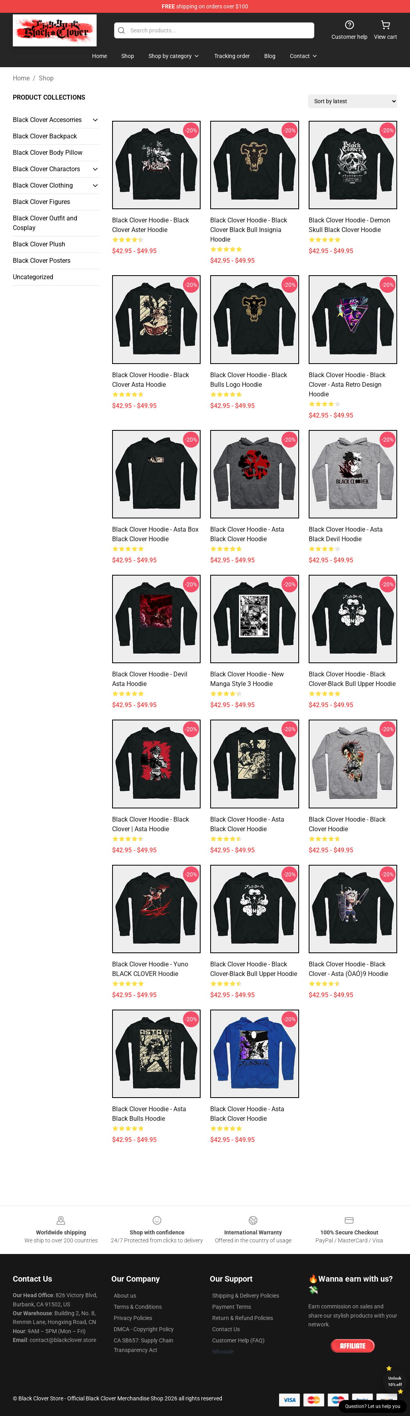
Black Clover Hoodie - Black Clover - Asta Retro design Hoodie (347, 384)
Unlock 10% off (395, 1381)
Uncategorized (33, 277)
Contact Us (226, 1329)
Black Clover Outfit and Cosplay (45, 223)
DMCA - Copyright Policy (144, 1329)
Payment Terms (231, 1307)
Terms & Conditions (138, 1307)
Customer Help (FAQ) (238, 1340)
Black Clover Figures (41, 202)
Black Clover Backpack (45, 136)
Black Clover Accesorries (47, 120)
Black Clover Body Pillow (47, 152)
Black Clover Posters (41, 260)
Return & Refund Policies (242, 1318)
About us (125, 1295)
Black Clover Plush (39, 244)
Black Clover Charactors (46, 169)
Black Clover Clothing (43, 185)
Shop (46, 78)
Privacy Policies (133, 1318)
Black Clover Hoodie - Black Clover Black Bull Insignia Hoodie (248, 229)
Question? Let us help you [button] (372, 1406)
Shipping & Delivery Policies (245, 1295)
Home (21, 78)
